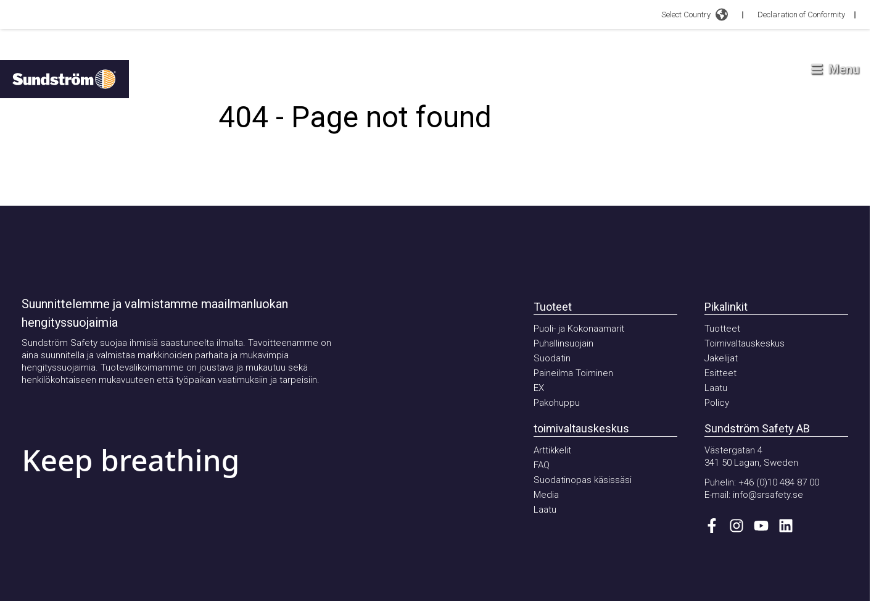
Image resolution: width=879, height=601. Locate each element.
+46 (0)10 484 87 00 (778, 482)
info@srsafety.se (768, 494)
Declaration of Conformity (801, 14)
